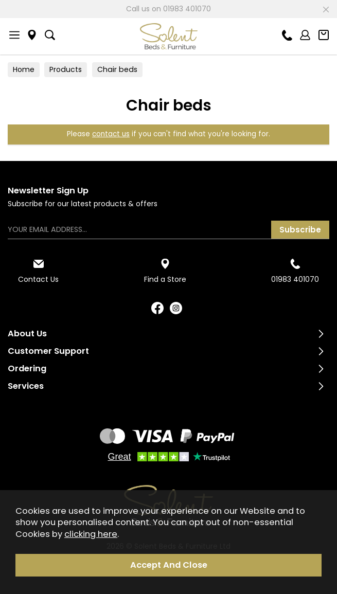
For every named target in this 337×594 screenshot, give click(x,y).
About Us (27, 333)
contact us (111, 134)
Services (26, 386)
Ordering (27, 368)
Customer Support (48, 351)
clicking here (90, 534)
